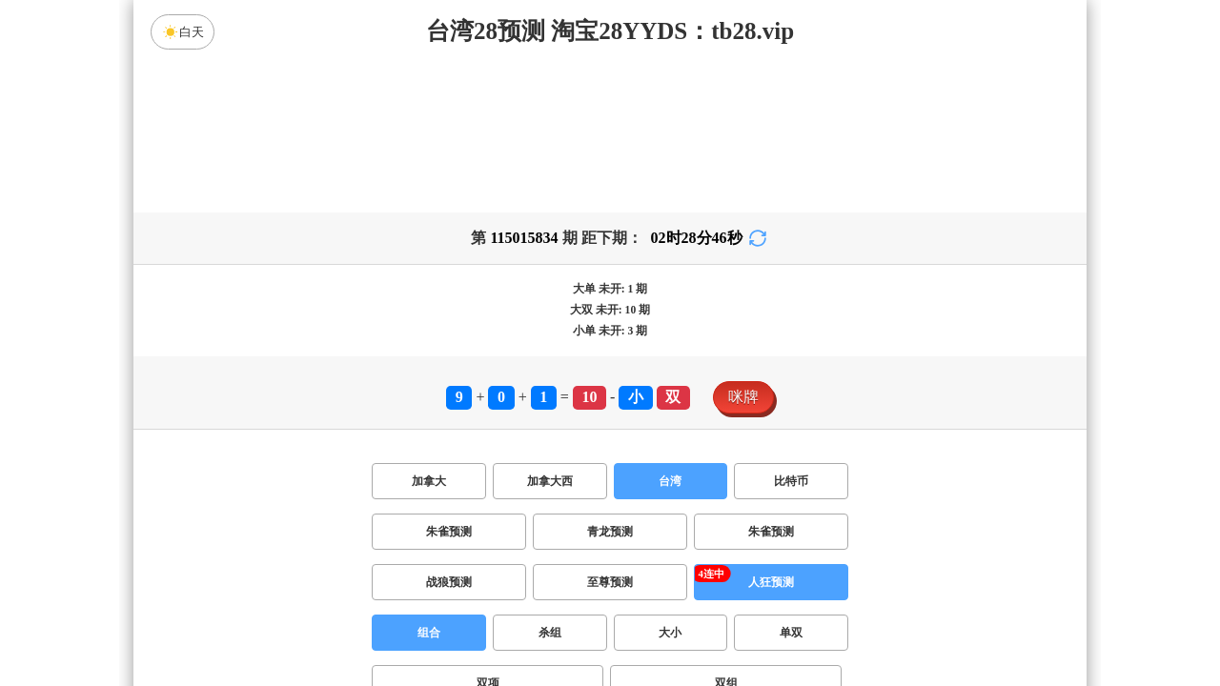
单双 (791, 632)
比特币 (791, 481)
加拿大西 (550, 481)
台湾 (670, 481)
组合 (428, 632)
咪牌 (743, 397)
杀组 (550, 632)
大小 (670, 632)
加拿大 (429, 481)
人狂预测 (771, 582)
